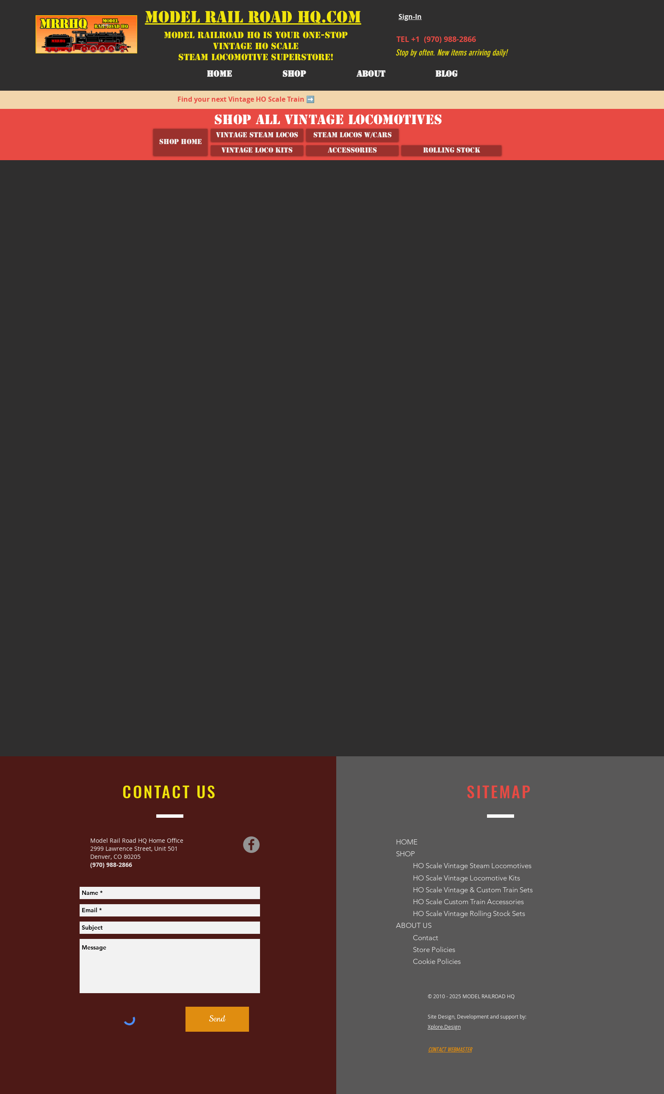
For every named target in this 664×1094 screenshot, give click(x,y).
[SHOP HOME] (180, 142)
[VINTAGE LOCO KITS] (257, 150)
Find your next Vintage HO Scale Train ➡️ (246, 99)
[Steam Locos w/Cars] (352, 135)
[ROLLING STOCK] (451, 150)
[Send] (217, 1019)
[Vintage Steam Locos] (257, 135)
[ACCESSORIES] (352, 150)
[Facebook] (251, 844)
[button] (370, 74)
